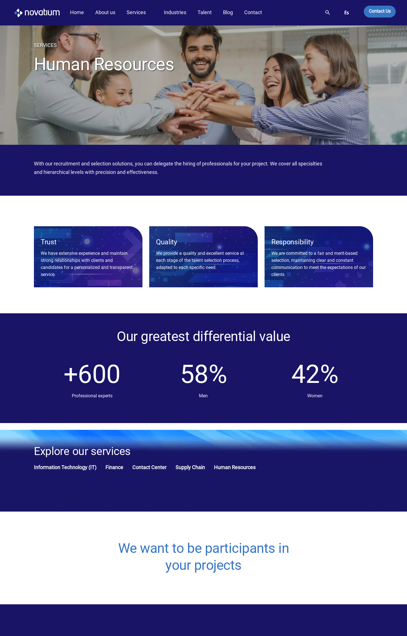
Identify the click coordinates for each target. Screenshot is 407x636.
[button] (327, 11)
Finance (114, 467)
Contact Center (149, 467)
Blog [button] (228, 12)
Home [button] (77, 12)
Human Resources (235, 467)
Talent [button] (205, 12)
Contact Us (380, 11)
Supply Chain (190, 467)
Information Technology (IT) (65, 467)
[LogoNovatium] (30, 12)
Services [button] (136, 12)
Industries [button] (175, 12)
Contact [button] (253, 12)
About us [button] (105, 12)
